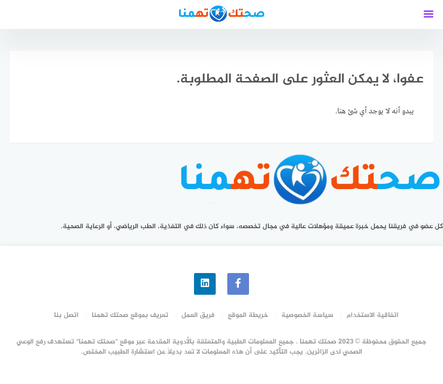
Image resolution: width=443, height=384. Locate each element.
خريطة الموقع (248, 315)
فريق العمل (198, 315)
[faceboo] (238, 284)
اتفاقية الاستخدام (372, 315)
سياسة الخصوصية (307, 315)
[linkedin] (205, 284)
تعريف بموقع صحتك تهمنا (130, 315)
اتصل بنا (66, 315)
